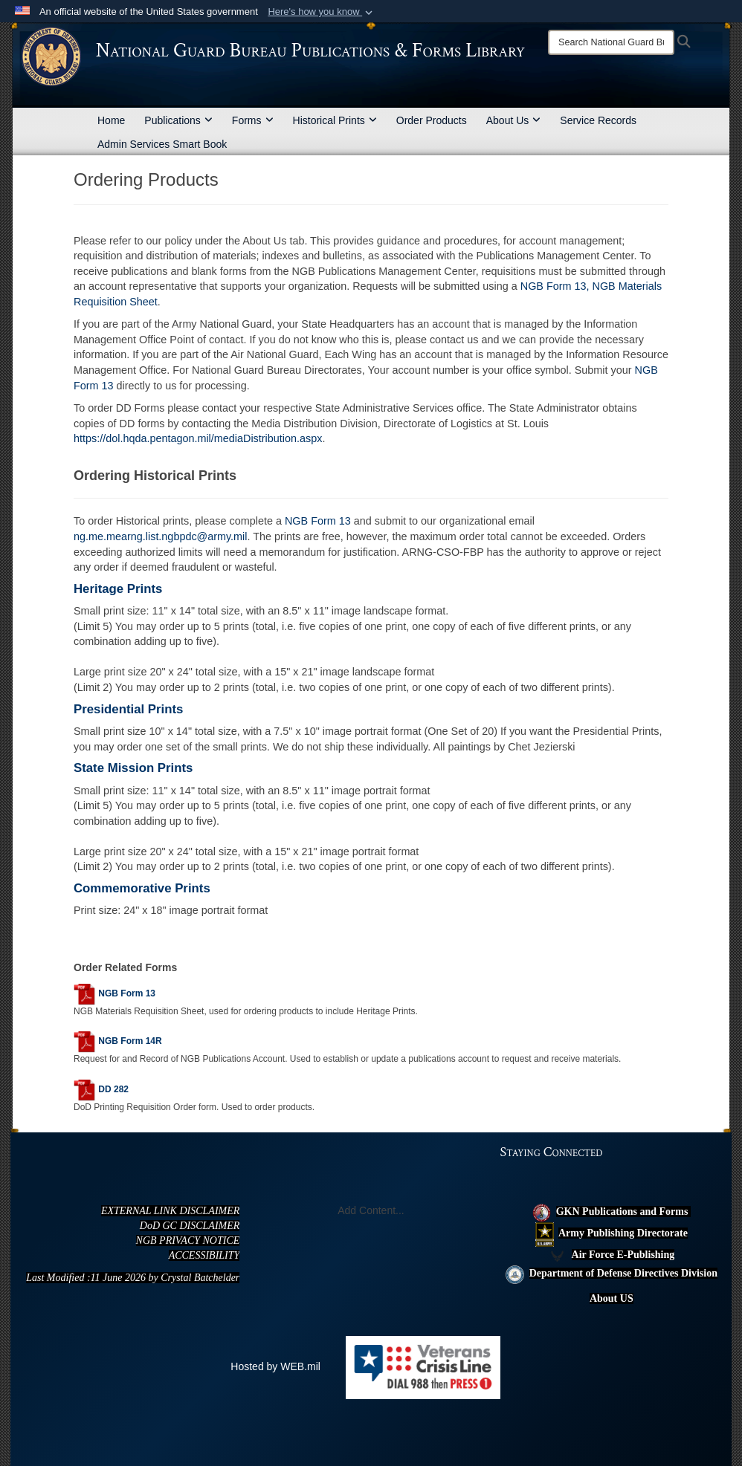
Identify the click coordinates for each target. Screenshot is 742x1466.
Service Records (598, 120)
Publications (178, 120)
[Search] (611, 42)
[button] (321, 11)
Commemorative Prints (142, 888)
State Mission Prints (133, 768)
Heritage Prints (118, 589)
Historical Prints (335, 120)
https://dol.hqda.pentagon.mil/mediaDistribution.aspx (198, 438)
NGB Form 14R (129, 1042)
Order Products (431, 120)
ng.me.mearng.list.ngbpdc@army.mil (160, 536)
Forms (253, 120)
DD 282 (113, 1089)
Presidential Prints (128, 709)
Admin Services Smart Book (162, 144)
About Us (513, 120)
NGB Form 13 (319, 521)
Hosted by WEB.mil (275, 1366)
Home (111, 120)
